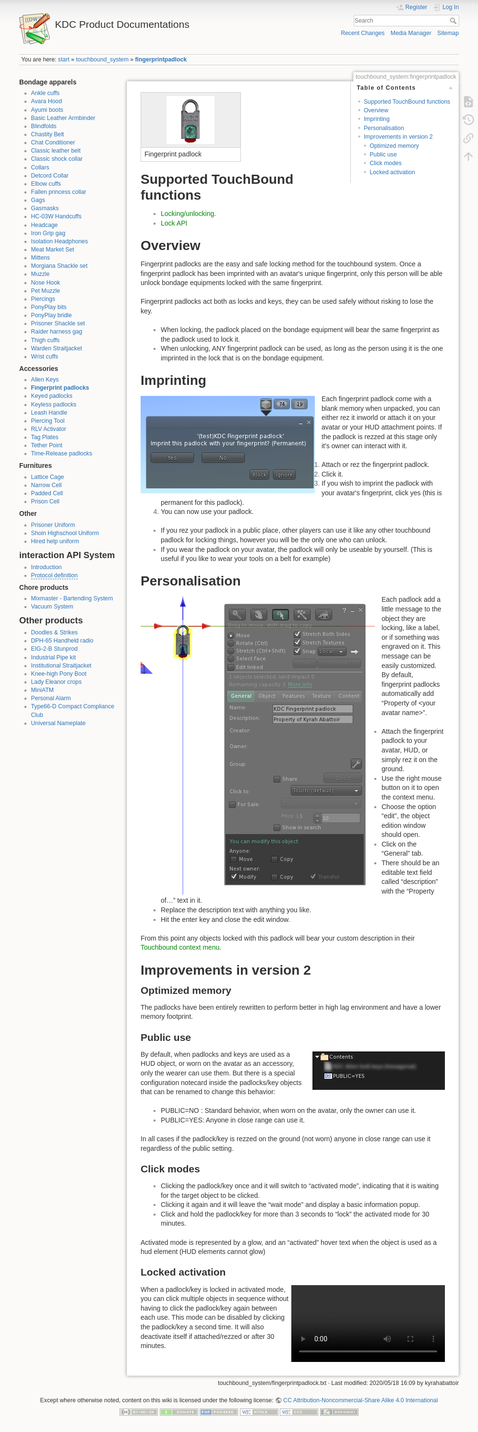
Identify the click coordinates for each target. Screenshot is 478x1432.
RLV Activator (48, 429)
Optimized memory (394, 146)
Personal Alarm (51, 698)
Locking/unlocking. (188, 213)
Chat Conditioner (53, 142)
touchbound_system (102, 59)
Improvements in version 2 (398, 136)
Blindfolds (44, 126)
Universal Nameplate (58, 723)
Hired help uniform (55, 541)
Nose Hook (45, 282)
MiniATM (42, 690)
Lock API (174, 223)
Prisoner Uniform (53, 525)
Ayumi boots (47, 110)
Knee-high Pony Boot (59, 673)
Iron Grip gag (48, 233)
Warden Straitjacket (56, 348)
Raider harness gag (57, 331)
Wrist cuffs (45, 356)
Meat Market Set (52, 249)
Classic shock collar (57, 158)
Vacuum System (52, 606)
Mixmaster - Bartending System (72, 598)
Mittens (40, 257)
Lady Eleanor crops (56, 682)
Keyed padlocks (52, 396)
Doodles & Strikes (54, 632)
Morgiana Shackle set (59, 266)
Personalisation (384, 128)
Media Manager (411, 33)
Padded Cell (47, 493)
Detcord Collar (50, 175)
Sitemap (448, 33)
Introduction (46, 567)
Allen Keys (45, 379)
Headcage (44, 225)
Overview (376, 110)
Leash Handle (49, 412)
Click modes (386, 163)
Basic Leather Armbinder (63, 118)
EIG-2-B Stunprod (54, 648)
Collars (40, 167)
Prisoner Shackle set (58, 323)
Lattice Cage (47, 477)
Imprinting (377, 119)
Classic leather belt (56, 150)
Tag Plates (45, 437)
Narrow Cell (46, 485)
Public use (383, 154)
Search (454, 20)
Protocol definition (54, 575)
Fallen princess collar (58, 192)
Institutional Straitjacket (61, 665)
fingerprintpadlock (161, 59)
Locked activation (392, 172)
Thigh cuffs (45, 340)
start (64, 59)
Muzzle (40, 274)
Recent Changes (362, 33)
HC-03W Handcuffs (56, 216)
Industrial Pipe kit (53, 657)
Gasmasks (45, 208)
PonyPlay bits (49, 307)
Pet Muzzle (45, 290)
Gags (38, 200)
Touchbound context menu (180, 947)
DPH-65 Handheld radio (62, 640)
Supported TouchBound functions (407, 101)
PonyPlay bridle (51, 315)
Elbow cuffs (46, 183)
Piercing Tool (48, 421)
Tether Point (46, 445)
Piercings (43, 299)
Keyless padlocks (54, 404)
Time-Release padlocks (62, 453)
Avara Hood (46, 101)
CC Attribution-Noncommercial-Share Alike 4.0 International (360, 1400)
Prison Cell (45, 501)
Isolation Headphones (59, 241)
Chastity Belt (47, 134)
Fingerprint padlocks (60, 387)
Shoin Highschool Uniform (65, 533)
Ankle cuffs (45, 93)
